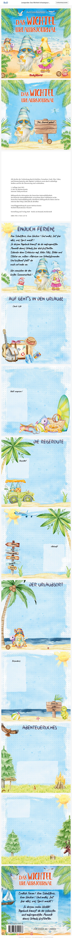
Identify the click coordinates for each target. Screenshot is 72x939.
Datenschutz (28, 937)
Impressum (21, 937)
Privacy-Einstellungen (48, 937)
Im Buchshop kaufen (62, 2)
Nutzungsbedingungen (37, 937)
